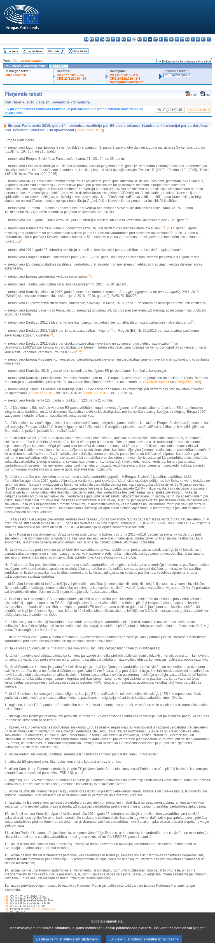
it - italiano (145, 39)
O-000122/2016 (94, 393)
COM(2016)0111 (156, 382)
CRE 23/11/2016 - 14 (71, 78)
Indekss (13, 51)
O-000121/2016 (40, 393)
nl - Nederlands (171, 39)
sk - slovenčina (193, 39)
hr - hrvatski (139, 39)
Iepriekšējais (35, 51)
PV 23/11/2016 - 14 (70, 75)
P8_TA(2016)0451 (177, 75)
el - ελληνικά (118, 39)
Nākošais (53, 51)
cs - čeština (97, 39)
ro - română (187, 39)
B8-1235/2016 (16, 75)
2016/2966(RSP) (32, 61)
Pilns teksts (80, 51)
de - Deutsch (108, 39)
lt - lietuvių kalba (155, 39)
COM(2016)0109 (187, 382)
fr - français (129, 39)
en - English (123, 39)
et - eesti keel (113, 39)
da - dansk (102, 39)
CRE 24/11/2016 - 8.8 (125, 78)
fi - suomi (203, 39)
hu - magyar (161, 39)
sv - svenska (209, 39)
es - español (92, 39)
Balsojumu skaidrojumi (127, 82)
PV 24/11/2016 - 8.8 (124, 75)
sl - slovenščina (198, 39)
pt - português (182, 39)
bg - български (86, 39)
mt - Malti (166, 39)
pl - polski (177, 39)
